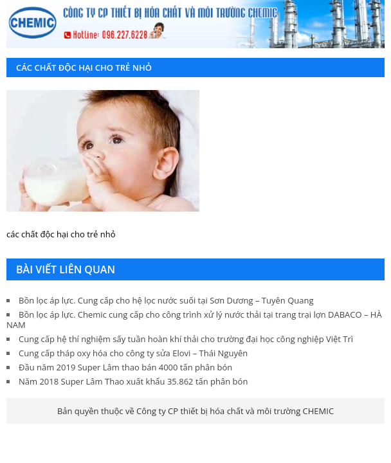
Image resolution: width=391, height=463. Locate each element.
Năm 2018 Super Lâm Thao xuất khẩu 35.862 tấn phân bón (133, 381)
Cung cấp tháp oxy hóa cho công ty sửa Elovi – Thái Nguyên (133, 353)
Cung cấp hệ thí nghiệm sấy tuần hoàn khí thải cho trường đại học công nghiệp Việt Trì (186, 339)
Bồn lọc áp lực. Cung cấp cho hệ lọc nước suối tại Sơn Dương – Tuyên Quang (166, 300)
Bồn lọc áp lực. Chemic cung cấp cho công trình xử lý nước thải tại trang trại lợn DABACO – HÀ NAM (194, 320)
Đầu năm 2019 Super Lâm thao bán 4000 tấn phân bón (125, 367)
